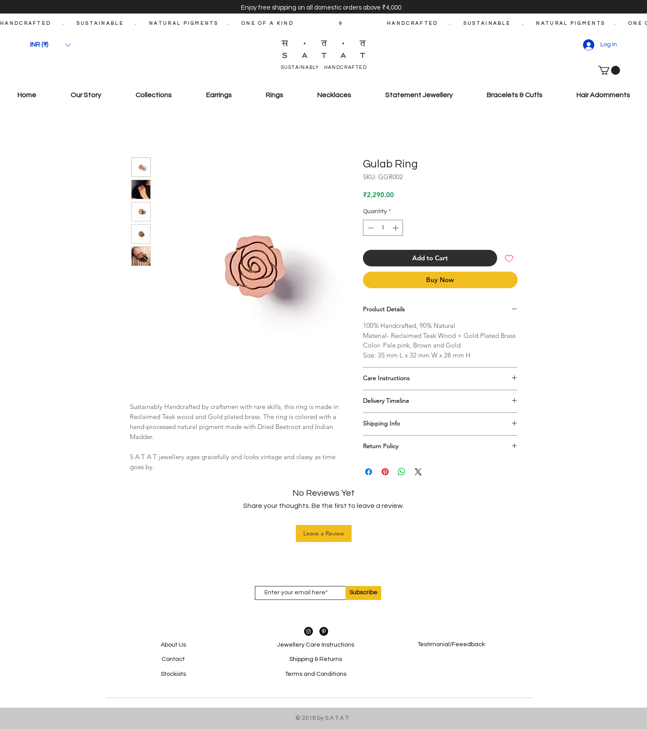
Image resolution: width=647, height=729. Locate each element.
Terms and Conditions (315, 674)
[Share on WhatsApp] (401, 472)
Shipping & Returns (315, 659)
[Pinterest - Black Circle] (323, 631)
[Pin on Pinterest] (385, 472)
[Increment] (396, 227)
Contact (173, 659)
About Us (173, 645)
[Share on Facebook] (368, 472)
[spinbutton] (383, 227)
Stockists (173, 674)
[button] (50, 45)
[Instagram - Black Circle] (308, 631)
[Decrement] (369, 227)
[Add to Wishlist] (509, 258)
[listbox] (50, 45)
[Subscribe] (363, 593)
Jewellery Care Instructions (315, 645)
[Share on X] (418, 472)
